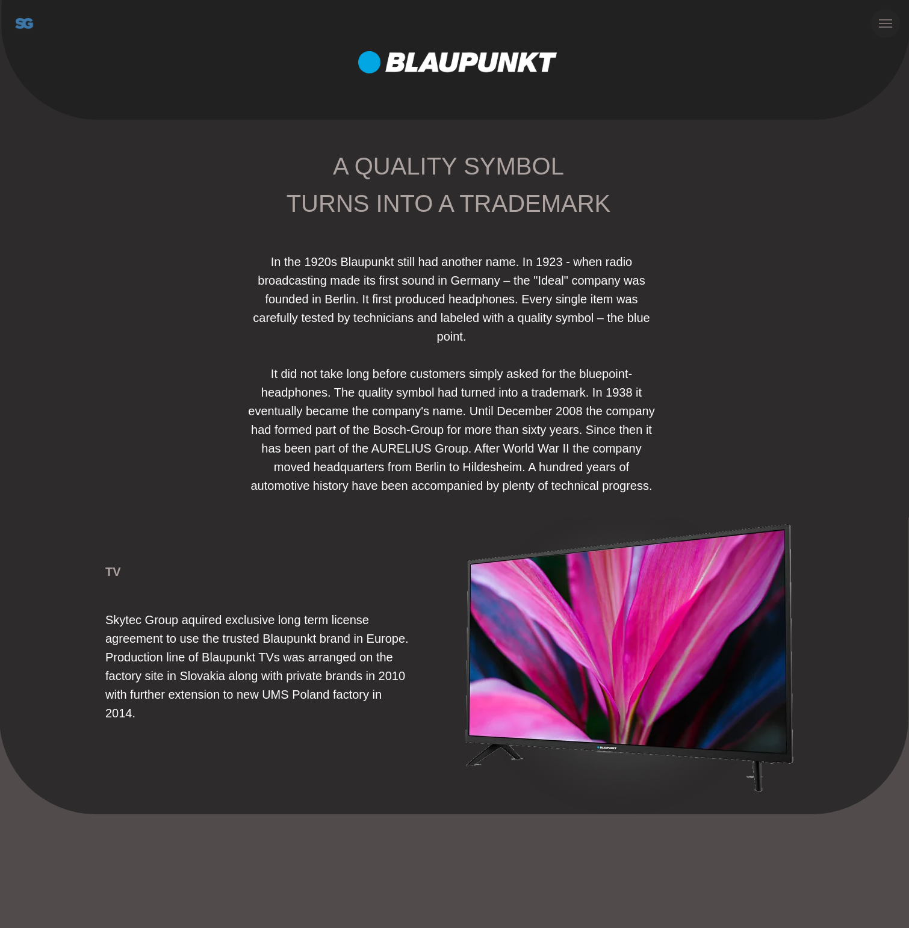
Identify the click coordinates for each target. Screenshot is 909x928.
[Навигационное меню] (885, 23)
